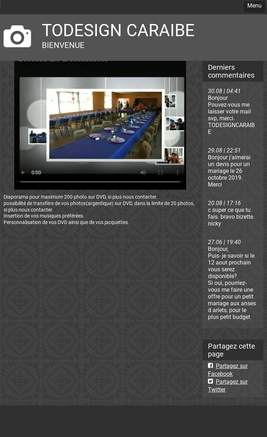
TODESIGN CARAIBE (118, 30)
